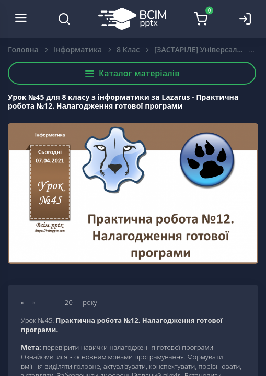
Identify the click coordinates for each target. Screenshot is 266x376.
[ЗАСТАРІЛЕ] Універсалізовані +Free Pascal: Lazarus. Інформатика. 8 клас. (206, 49)
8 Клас (128, 49)
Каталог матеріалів (132, 73)
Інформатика (77, 49)
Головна (23, 49)
